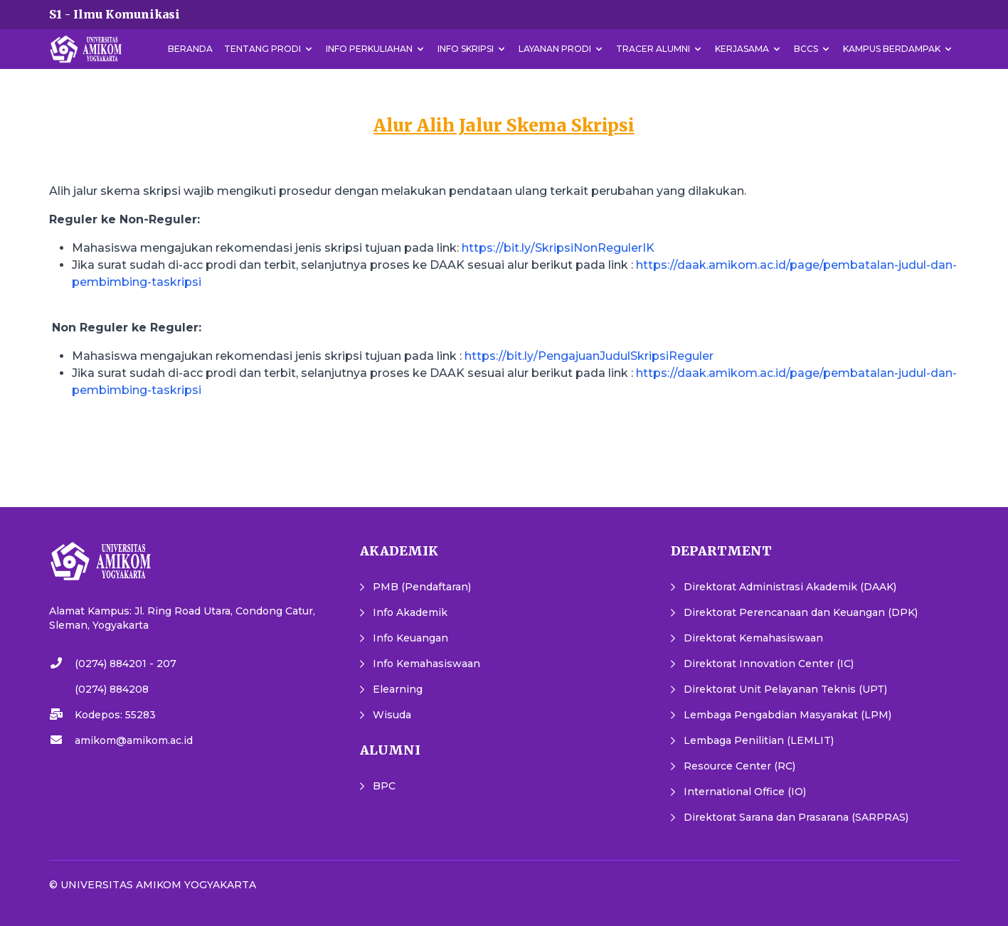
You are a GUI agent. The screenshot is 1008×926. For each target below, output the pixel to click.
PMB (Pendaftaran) (422, 586)
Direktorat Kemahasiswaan (753, 638)
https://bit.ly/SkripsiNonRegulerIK (558, 248)
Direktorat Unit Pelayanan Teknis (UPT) (785, 689)
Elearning (398, 689)
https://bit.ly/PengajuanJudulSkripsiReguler (589, 356)
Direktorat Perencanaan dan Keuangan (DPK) (801, 612)
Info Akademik (410, 612)
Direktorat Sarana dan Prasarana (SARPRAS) (796, 817)
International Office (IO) (745, 791)
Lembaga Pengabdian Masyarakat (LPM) (787, 714)
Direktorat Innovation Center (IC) (769, 663)
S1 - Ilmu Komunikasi (114, 14)
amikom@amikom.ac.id (134, 740)
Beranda (190, 48)
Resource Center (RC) (739, 766)
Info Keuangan (410, 638)
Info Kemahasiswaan (426, 663)
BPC (384, 785)
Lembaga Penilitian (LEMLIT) (759, 740)
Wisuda (392, 714)
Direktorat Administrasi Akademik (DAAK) (790, 586)
